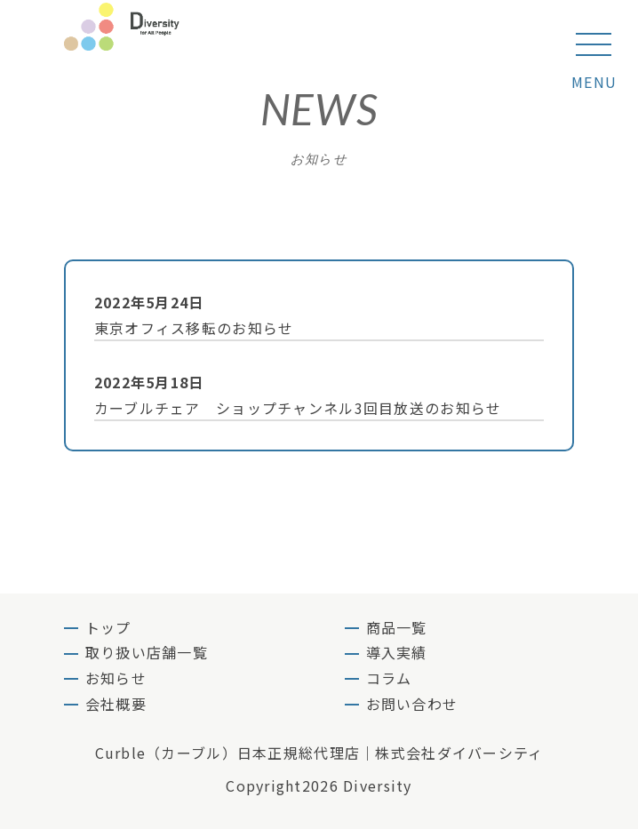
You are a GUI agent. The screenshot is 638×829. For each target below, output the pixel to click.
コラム (389, 678)
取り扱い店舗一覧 (146, 652)
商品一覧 (396, 627)
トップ (108, 627)
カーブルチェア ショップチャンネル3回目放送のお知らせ (312, 394)
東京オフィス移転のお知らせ (312, 314)
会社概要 (116, 703)
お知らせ (116, 678)
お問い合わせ (412, 703)
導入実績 (396, 652)
